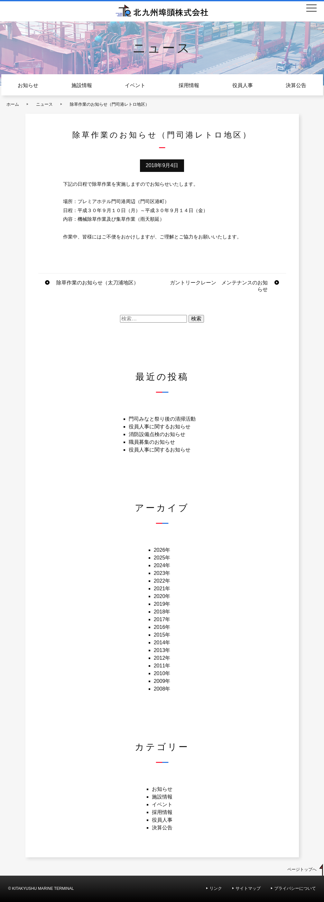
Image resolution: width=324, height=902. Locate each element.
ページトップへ (302, 869)
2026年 (162, 550)
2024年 (162, 565)
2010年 (162, 673)
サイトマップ (248, 888)
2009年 (162, 681)
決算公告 (296, 85)
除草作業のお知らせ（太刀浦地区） (97, 282)
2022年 (162, 581)
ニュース (44, 104)
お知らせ (28, 85)
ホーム (12, 104)
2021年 (162, 588)
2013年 (162, 650)
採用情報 (189, 85)
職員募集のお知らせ (152, 442)
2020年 (162, 596)
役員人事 (242, 85)
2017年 (162, 619)
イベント (135, 85)
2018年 (162, 611)
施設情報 (81, 85)
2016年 (162, 627)
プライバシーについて (295, 888)
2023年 (162, 573)
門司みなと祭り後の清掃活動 (162, 419)
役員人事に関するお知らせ (159, 426)
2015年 (162, 635)
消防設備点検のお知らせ (157, 434)
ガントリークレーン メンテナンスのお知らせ (219, 286)
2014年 (162, 642)
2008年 (162, 689)
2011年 (162, 665)
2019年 (162, 604)
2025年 (162, 557)
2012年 (162, 658)
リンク (215, 888)
